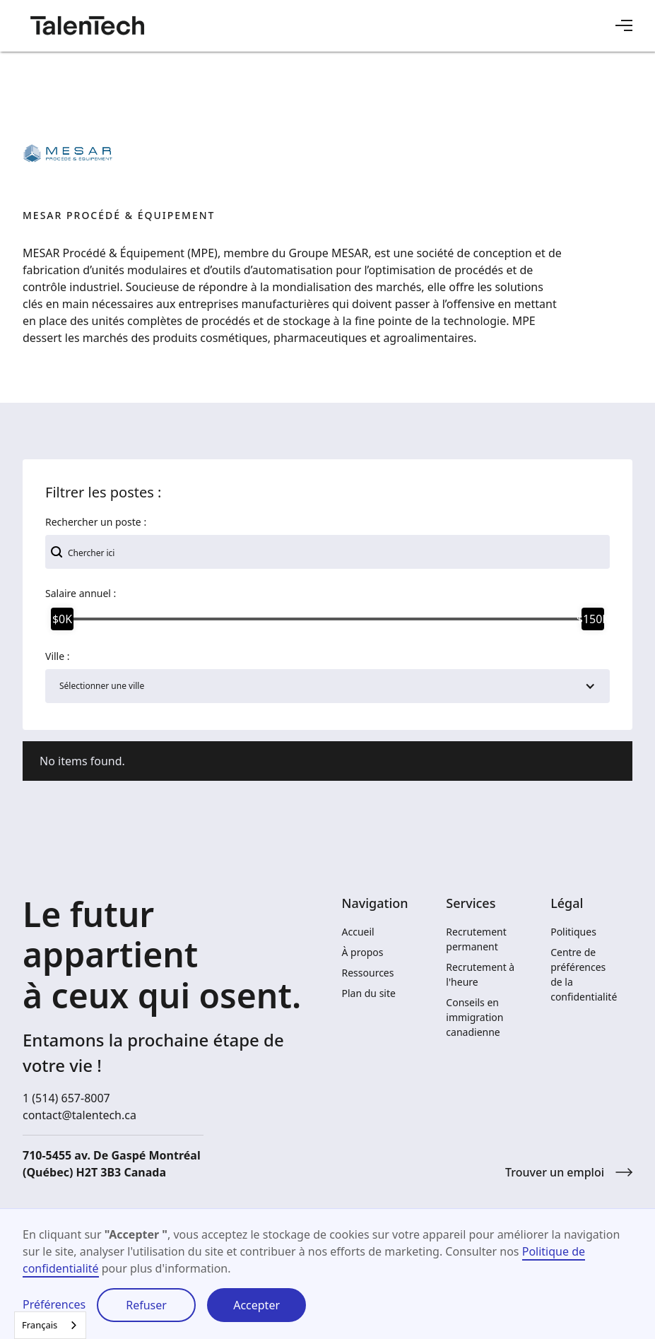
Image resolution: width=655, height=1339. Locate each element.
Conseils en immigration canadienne (474, 1017)
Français (39, 1325)
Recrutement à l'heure (480, 974)
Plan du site (369, 993)
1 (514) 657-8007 (66, 1098)
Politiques (573, 931)
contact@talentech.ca (79, 1115)
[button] (624, 25)
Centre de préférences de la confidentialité (583, 974)
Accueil (358, 931)
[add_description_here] (327, 552)
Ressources (368, 972)
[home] (87, 25)
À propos (363, 952)
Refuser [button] (146, 1305)
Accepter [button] (256, 1305)
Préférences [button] (54, 1304)
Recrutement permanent (476, 939)
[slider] (62, 619)
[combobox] (50, 1325)
